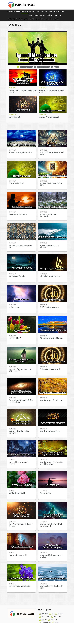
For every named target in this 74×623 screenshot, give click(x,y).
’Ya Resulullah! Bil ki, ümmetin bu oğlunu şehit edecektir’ (22, 91)
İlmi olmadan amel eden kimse (18, 214)
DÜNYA (50, 11)
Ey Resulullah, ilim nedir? (16, 183)
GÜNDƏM (18, 11)
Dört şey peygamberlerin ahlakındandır (51, 338)
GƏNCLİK (36, 15)
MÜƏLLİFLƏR (42, 15)
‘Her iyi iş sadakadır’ (15, 338)
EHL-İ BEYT (56, 19)
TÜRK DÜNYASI (19, 19)
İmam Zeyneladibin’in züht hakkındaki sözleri (51, 586)
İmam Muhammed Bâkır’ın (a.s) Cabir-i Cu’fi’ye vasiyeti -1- (51, 525)
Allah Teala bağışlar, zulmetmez (49, 307)
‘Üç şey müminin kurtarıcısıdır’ (18, 555)
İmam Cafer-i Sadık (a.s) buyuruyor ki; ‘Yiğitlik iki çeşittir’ (20, 370)
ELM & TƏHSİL (27, 19)
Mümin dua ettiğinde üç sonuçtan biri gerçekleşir (51, 556)
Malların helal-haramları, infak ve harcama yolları (19, 432)
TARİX (33, 19)
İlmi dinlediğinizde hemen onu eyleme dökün (51, 184)
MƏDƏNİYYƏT (56, 11)
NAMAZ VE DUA (11, 19)
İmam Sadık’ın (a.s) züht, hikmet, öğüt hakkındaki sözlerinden (51, 463)
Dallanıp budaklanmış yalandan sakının (20, 152)
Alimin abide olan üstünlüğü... (17, 276)
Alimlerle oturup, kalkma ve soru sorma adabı (20, 246)
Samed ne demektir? (15, 117)
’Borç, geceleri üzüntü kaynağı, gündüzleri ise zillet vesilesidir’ (21, 401)
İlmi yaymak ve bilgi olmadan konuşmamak (48, 215)
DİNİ (51, 19)
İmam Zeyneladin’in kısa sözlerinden (19, 585)
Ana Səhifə (11, 11)
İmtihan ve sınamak (15, 307)
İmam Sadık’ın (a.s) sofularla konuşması (52, 400)
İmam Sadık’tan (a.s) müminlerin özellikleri (18, 463)
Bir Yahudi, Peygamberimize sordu (49, 117)
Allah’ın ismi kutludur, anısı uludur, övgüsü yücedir (51, 91)
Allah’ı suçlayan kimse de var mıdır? (50, 369)
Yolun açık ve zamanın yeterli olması (50, 276)
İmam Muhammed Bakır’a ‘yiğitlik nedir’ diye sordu (20, 525)
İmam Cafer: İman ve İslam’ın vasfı (50, 431)
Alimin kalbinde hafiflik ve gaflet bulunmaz (49, 246)
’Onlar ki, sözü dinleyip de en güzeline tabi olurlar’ (52, 153)
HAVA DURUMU (58, 15)
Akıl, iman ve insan (45, 493)
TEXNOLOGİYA (39, 19)
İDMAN (62, 11)
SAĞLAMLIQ (31, 11)
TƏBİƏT (31, 15)
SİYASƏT (38, 11)
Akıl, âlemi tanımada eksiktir (17, 493)
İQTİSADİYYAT (44, 11)
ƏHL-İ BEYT (57, 617)
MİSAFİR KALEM (50, 15)
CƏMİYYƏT (46, 19)
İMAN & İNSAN (25, 11)
